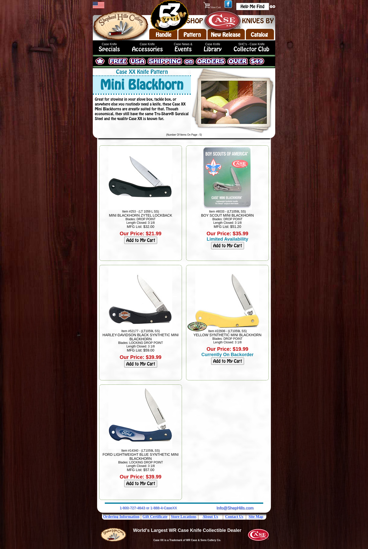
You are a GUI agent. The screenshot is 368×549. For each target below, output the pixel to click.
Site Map (256, 517)
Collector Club (251, 49)
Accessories (147, 49)
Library (213, 49)
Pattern (192, 34)
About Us (210, 517)
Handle (163, 34)
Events (183, 49)
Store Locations (183, 517)
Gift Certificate (155, 517)
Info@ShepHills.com (235, 508)
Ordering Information (121, 517)
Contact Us (234, 517)
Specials (109, 49)
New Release (225, 34)
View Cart (212, 7)
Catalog (259, 34)
